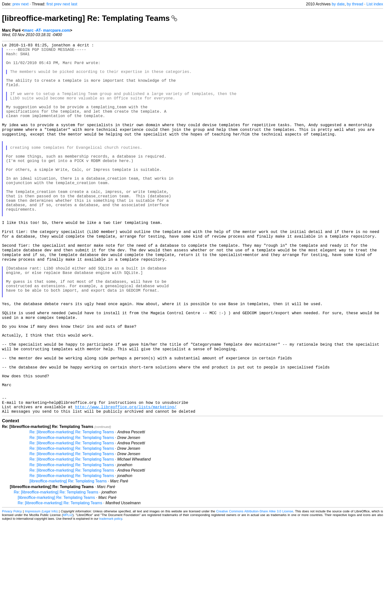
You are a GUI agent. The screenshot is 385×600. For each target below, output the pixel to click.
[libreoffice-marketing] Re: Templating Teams (89, 18)
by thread (355, 4)
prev (16, 4)
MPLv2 (68, 592)
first (49, 4)
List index (374, 4)
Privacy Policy (12, 589)
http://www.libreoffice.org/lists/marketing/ (126, 483)
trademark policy (110, 596)
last (74, 4)
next (24, 4)
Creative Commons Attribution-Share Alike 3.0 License (254, 589)
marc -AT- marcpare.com (47, 30)
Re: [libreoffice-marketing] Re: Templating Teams (71, 509)
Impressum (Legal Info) (41, 589)
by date (338, 4)
